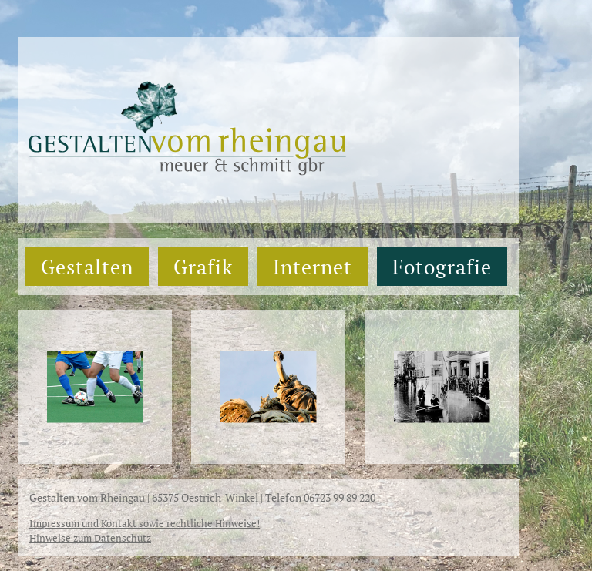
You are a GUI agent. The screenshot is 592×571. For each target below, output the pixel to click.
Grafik (203, 267)
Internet (312, 267)
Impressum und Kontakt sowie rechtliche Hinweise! (144, 523)
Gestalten (87, 267)
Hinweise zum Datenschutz (90, 538)
